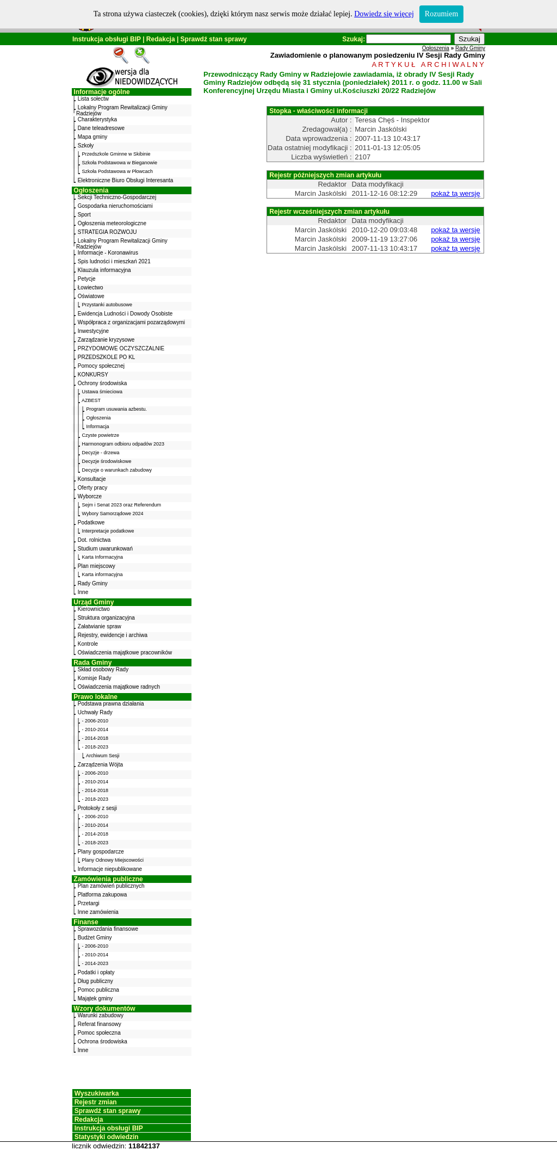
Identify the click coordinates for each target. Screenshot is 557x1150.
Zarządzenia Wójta (100, 765)
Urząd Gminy (93, 602)
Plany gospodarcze (101, 852)
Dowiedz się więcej (384, 14)
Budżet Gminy (95, 938)
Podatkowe (91, 522)
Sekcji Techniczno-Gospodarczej (117, 197)
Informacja (97, 426)
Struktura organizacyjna (106, 618)
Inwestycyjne (93, 331)
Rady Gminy (93, 583)
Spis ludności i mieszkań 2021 (114, 261)
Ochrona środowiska (102, 1041)
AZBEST (91, 400)
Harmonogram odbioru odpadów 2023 (123, 444)
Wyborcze (90, 496)
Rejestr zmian (96, 1102)
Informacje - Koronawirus (108, 253)
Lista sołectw (93, 99)
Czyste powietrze (101, 435)
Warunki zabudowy (100, 1015)
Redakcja (160, 39)
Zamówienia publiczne (108, 879)
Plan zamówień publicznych (111, 886)
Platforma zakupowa (102, 895)
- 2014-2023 (95, 963)
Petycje (87, 279)
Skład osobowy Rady (103, 669)
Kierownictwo (94, 609)
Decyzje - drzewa (101, 452)
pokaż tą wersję (455, 193)
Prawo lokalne (95, 697)
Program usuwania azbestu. (116, 409)
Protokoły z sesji (97, 808)
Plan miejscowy (96, 566)
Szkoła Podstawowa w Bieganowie (120, 162)
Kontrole (88, 644)
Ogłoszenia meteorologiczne (112, 223)
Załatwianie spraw (99, 626)
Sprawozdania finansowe (108, 929)
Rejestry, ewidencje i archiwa (112, 635)
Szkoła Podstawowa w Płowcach (117, 171)
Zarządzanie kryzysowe (106, 340)
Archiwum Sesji (103, 755)
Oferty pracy (92, 488)
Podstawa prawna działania (111, 704)
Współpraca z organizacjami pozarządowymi (131, 322)
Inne (83, 592)
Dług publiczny (95, 981)
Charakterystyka (97, 119)
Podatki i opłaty (96, 972)
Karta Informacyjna (102, 557)
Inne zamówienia (98, 912)
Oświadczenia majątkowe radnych (119, 687)
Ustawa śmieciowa (102, 391)
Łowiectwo (90, 287)
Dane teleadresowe (101, 128)
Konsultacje (92, 479)
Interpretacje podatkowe (108, 531)
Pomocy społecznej (101, 366)
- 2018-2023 (95, 747)
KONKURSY (93, 375)
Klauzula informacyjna (104, 270)
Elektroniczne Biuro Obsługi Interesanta (126, 180)
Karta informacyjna (102, 574)
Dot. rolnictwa (94, 540)
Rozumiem (441, 14)
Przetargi (89, 903)
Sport (84, 215)
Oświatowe (91, 296)
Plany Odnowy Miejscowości (113, 860)
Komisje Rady (95, 678)
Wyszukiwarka (97, 1093)
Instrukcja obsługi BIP (106, 39)
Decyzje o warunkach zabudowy (117, 470)
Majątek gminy (95, 998)
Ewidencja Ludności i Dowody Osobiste (125, 314)
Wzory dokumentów (104, 1008)
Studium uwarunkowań (105, 549)
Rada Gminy (92, 662)
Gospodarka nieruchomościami (115, 206)
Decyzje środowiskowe (107, 461)
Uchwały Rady (95, 712)
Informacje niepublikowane (110, 869)
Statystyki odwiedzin (107, 1137)
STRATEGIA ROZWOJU (107, 232)
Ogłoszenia (90, 190)
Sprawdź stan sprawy (214, 39)
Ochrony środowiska (102, 383)
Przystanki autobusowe (107, 304)
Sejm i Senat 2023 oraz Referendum (122, 505)
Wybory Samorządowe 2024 (113, 513)
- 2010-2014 (95, 729)
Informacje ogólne (101, 92)
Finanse (85, 922)
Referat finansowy (99, 1024)
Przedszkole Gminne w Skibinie (116, 154)
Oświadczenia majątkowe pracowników (125, 653)
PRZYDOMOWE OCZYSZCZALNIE (121, 348)
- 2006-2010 (95, 721)
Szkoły (86, 146)
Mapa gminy (92, 137)
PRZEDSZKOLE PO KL (106, 357)
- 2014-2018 (95, 738)
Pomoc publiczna (98, 990)
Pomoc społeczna (99, 1033)
